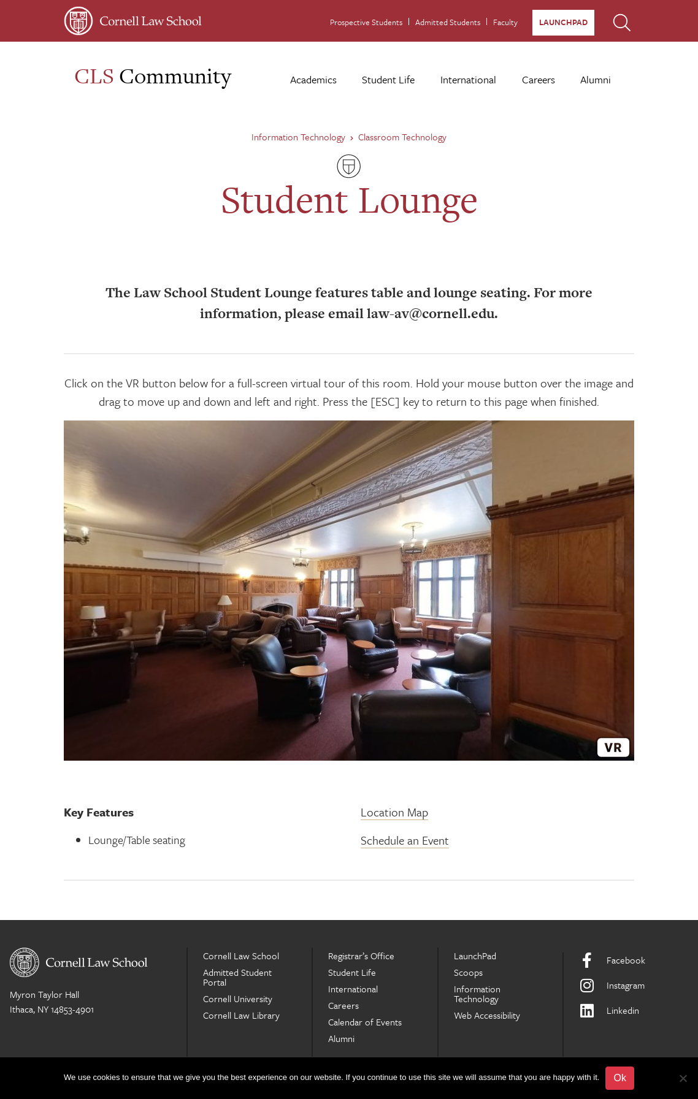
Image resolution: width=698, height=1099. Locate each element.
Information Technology (302, 136)
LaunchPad (563, 22)
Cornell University (237, 998)
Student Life (388, 79)
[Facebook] (633, 960)
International (468, 79)
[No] (683, 1078)
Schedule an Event (405, 840)
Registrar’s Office (361, 955)
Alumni (595, 79)
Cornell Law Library (241, 1015)
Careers (538, 79)
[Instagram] (633, 985)
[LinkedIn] (633, 1010)
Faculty (505, 22)
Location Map (394, 812)
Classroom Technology (402, 136)
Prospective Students (366, 22)
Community (152, 76)
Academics (313, 79)
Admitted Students (447, 22)
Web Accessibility (487, 1015)
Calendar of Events (365, 1022)
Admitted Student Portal (237, 977)
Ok (619, 1078)
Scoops (468, 972)
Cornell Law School (241, 955)
